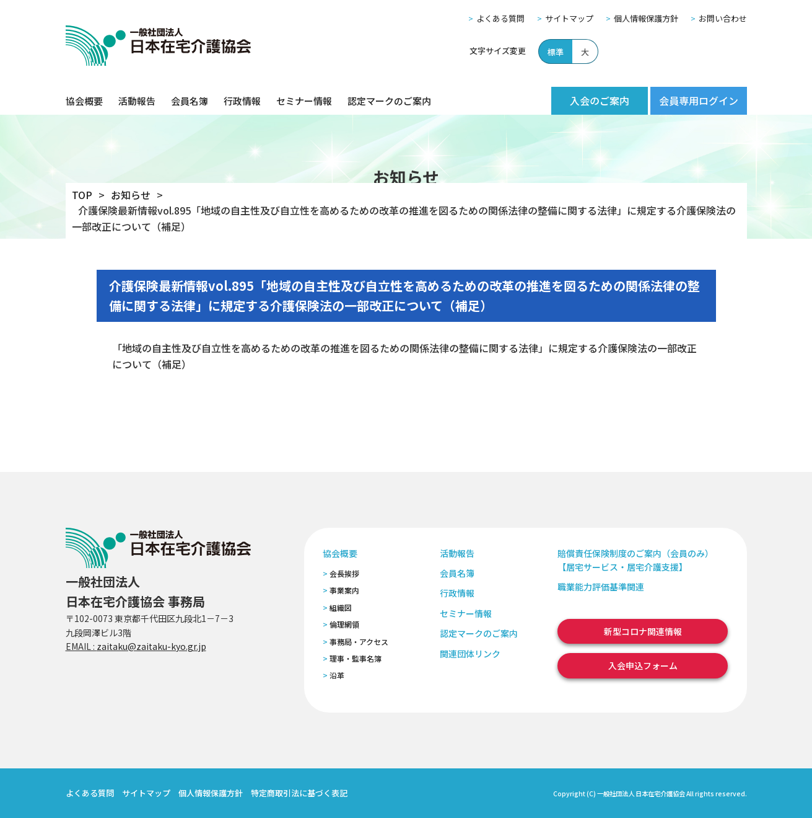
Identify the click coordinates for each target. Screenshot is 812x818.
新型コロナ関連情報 (643, 631)
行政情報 (242, 100)
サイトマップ (569, 18)
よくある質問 (500, 18)
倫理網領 (344, 624)
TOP (82, 194)
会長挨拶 (344, 573)
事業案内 (344, 590)
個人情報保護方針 (646, 18)
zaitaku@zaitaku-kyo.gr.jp (151, 646)
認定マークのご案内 (389, 100)
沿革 (337, 675)
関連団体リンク (470, 653)
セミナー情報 (304, 100)
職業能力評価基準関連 (600, 586)
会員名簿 (189, 100)
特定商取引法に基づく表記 (299, 793)
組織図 (341, 607)
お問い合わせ (723, 18)
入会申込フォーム (643, 665)
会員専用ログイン (698, 100)
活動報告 (136, 100)
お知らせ (131, 194)
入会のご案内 (599, 100)
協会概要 (84, 100)
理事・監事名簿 (356, 658)
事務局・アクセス (359, 641)
